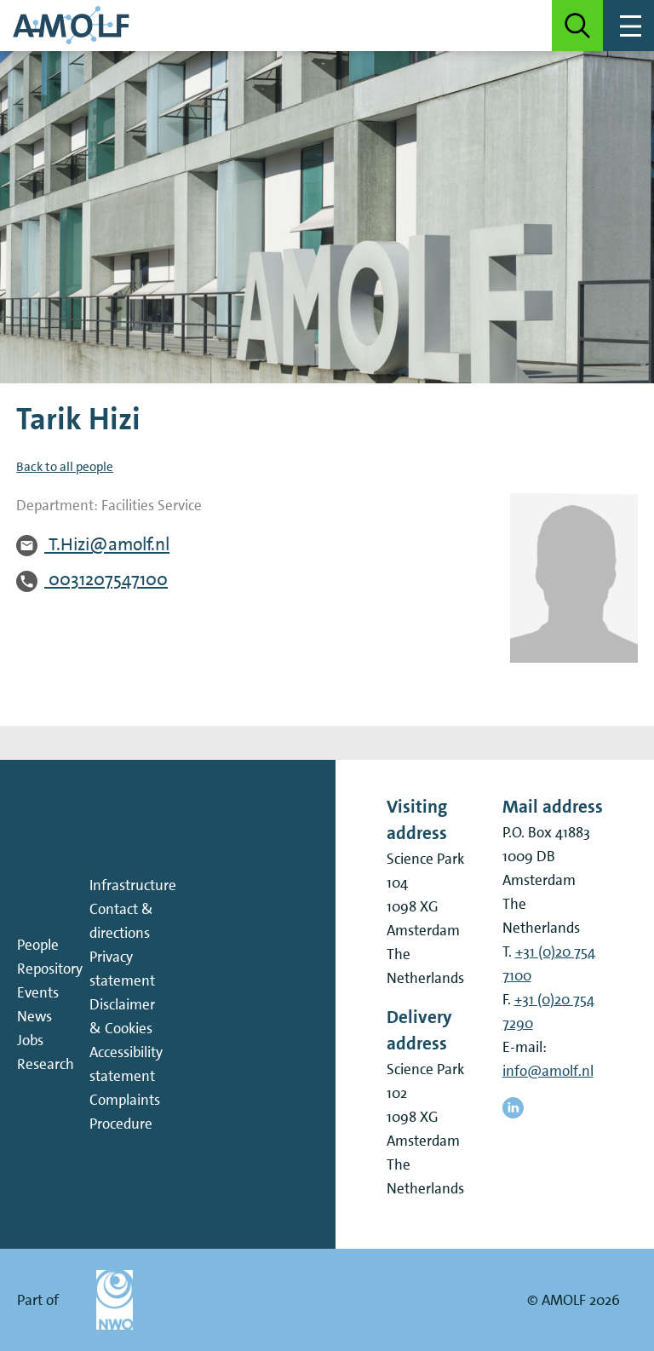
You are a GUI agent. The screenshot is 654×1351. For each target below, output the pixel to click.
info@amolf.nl (548, 1070)
